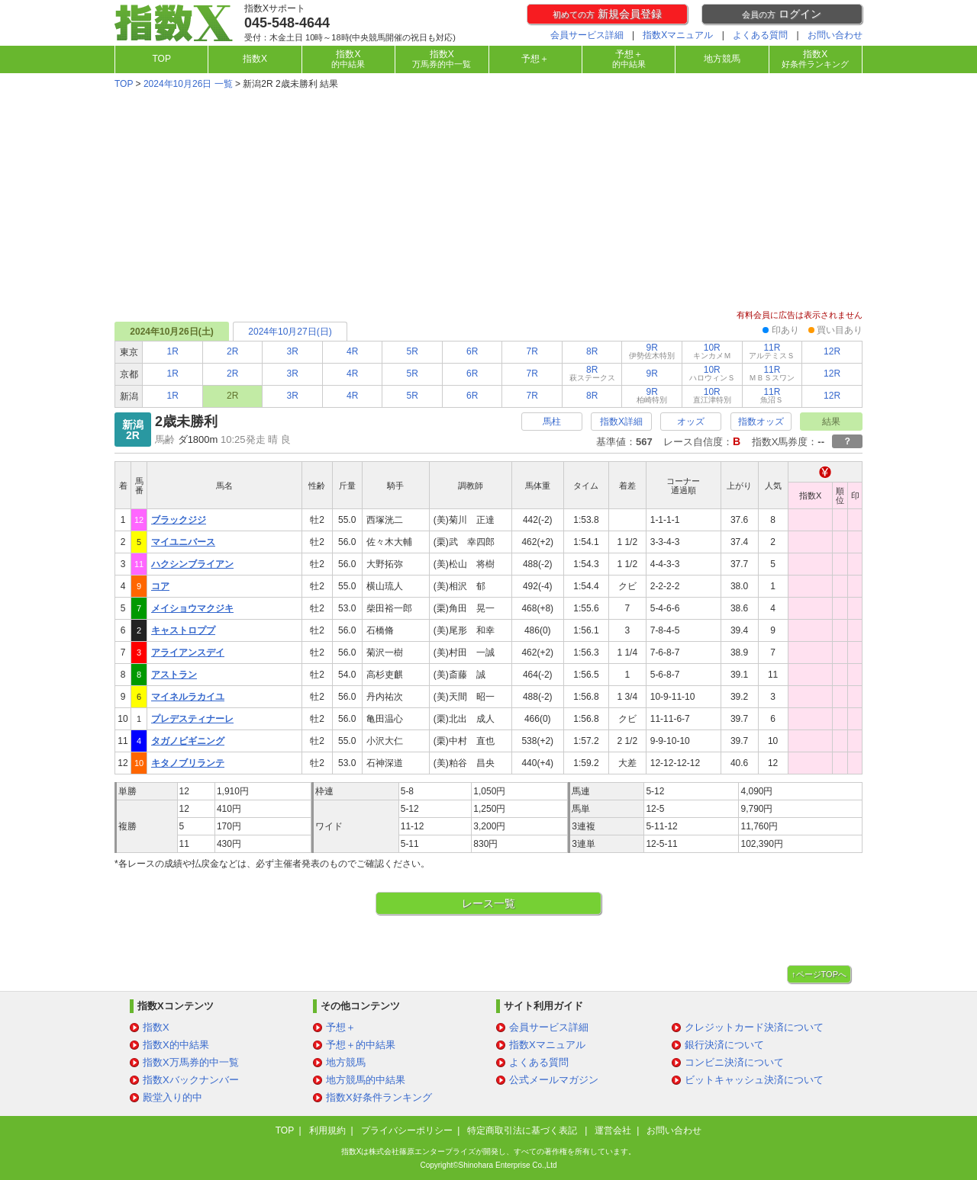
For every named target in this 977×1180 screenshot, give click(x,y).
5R (412, 351)
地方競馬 (722, 58)
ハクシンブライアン (192, 564)
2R (232, 351)
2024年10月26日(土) (171, 331)
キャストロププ (183, 630)
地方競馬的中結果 (365, 1079)
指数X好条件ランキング (379, 1097)
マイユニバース (183, 542)
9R (652, 351)
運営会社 (613, 1130)
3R (292, 351)
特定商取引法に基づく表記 (523, 1130)
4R (352, 351)
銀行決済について (724, 1044)
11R (772, 351)
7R (532, 351)
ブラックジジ (178, 520)
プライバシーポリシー (407, 1130)
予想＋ (535, 58)
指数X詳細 (621, 421)
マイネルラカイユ (187, 696)
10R (712, 351)
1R (173, 351)
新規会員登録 (607, 14)
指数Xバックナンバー (191, 1079)
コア (160, 586)
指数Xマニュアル (678, 35)
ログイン (781, 14)
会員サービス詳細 (587, 35)
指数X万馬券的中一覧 (191, 1062)
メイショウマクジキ (192, 608)
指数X (255, 58)
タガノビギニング (187, 741)
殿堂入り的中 (172, 1097)
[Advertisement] (488, 201)
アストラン (174, 674)
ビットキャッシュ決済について (754, 1079)
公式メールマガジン (553, 1079)
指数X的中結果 (176, 1044)
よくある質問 (760, 35)
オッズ (691, 421)
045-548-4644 (287, 22)
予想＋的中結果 (360, 1044)
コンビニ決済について (734, 1062)
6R (472, 351)
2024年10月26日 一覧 (188, 84)
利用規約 (327, 1130)
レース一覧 (488, 903)
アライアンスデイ (187, 652)
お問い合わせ (835, 35)
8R (592, 351)
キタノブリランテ (187, 763)
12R (832, 351)
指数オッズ (761, 421)
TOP (161, 58)
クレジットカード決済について (754, 1027)
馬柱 (552, 421)
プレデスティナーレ (192, 718)
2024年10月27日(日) (289, 331)
